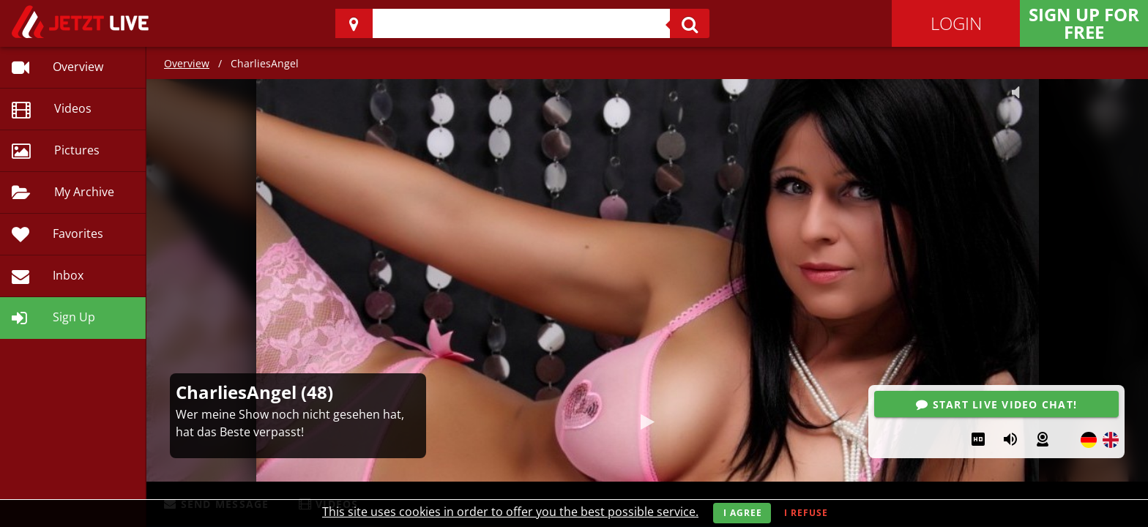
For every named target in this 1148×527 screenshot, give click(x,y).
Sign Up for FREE (1084, 23)
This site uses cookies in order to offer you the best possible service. (510, 512)
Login (956, 23)
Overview (186, 63)
